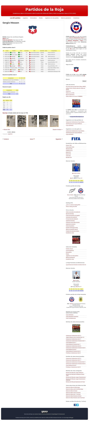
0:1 (26, 62)
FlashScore (68, 91)
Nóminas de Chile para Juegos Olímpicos (74, 372)
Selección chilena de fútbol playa (73, 387)
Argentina (72, 303)
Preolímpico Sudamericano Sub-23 (73, 353)
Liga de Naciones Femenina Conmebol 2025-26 (76, 264)
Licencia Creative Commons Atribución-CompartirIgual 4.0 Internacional (49, 414)
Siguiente (59, 139)
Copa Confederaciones (71, 318)
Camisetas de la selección (71, 217)
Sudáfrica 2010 (69, 150)
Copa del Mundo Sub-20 (71, 349)
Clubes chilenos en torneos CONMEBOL (74, 96)
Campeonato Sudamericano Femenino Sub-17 (75, 340)
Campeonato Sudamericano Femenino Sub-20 (75, 347)
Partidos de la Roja (44, 9)
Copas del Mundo (69, 125)
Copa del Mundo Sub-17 (71, 342)
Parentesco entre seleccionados (73, 222)
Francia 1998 (68, 145)
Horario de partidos (70, 225)
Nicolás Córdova (76, 173)
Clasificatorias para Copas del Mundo (74, 123)
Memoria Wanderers (70, 94)
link (70, 48)
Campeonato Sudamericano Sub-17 (73, 339)
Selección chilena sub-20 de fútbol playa (74, 389)
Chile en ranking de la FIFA (71, 206)
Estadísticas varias (70, 232)
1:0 (26, 66)
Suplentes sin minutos (70, 224)
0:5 (26, 52)
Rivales (41, 18)
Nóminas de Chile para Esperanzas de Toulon (75, 381)
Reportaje (5, 113)
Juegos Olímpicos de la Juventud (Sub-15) (75, 337)
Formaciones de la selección (72, 218)
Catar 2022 (68, 155)
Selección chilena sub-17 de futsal (73, 394)
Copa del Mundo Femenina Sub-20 (73, 351)
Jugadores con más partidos (52, 18)
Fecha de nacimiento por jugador (73, 215)
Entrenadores (33, 18)
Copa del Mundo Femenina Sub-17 (73, 344)
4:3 (26, 64)
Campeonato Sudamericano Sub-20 (73, 346)
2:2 (26, 58)
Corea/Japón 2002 (70, 147)
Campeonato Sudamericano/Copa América (75, 122)
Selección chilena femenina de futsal (73, 396)
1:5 (26, 56)
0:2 (26, 60)
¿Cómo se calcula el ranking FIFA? (73, 204)
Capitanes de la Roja (70, 220)
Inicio (32, 139)
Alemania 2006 (69, 148)
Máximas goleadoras (70, 257)
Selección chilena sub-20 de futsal (73, 392)
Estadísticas (76, 18)
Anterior (6, 139)
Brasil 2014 (68, 152)
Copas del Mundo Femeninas (72, 316)
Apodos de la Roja (70, 213)
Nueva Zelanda (70, 194)
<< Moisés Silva (6, 129)
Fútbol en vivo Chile (70, 92)
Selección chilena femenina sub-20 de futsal (75, 397)
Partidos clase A (69, 248)
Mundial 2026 (69, 157)
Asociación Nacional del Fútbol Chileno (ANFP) (76, 86)
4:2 (81, 178)
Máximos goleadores (66, 18)
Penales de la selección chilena (72, 231)
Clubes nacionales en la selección (73, 212)
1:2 (26, 54)
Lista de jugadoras (70, 250)
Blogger (71, 417)
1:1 (26, 69)
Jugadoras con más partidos (72, 255)
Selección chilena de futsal (71, 390)
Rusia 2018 (68, 153)
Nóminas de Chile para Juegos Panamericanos (76, 377)
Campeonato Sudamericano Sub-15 (73, 335)
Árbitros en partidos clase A (72, 229)
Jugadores (25, 18)
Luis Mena (77, 280)
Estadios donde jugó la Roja (72, 227)
